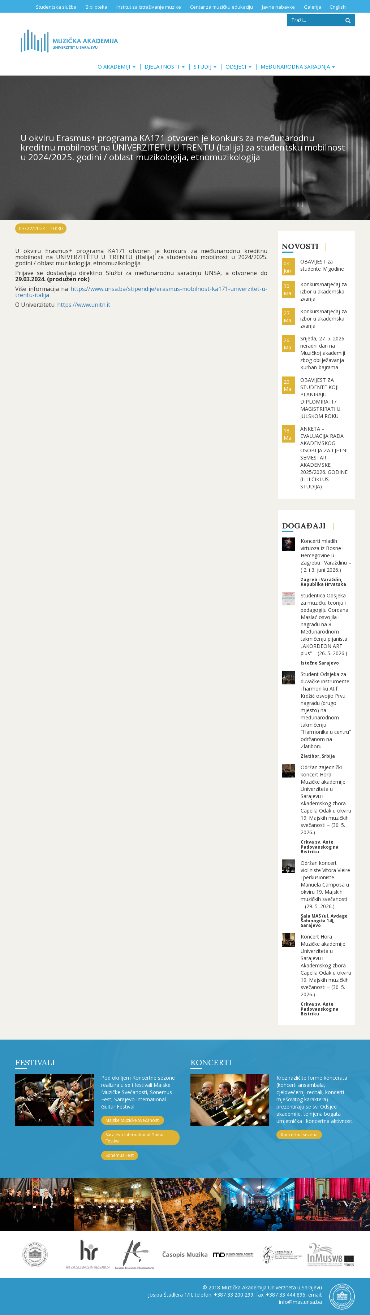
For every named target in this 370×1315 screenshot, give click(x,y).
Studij (205, 66)
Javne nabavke (278, 7)
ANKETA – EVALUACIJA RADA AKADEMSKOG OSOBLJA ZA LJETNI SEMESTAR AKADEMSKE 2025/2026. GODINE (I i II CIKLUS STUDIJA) (324, 457)
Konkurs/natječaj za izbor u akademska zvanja (323, 291)
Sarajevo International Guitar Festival (135, 1138)
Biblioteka (96, 7)
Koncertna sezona (299, 1135)
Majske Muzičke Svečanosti (133, 1120)
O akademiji (116, 66)
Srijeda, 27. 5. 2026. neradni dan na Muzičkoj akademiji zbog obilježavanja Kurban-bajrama (322, 353)
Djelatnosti (165, 66)
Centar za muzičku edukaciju (221, 7)
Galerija (312, 7)
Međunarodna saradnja (298, 66)
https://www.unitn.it (83, 305)
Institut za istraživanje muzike (148, 7)
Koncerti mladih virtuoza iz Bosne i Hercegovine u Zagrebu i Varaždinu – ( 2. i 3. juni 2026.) (326, 555)
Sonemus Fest (120, 1155)
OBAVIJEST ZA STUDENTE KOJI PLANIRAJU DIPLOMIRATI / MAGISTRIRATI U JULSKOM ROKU (320, 397)
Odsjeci (238, 66)
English (338, 7)
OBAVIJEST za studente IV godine (322, 265)
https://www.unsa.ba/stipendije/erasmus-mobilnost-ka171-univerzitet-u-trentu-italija (141, 292)
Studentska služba (56, 7)
